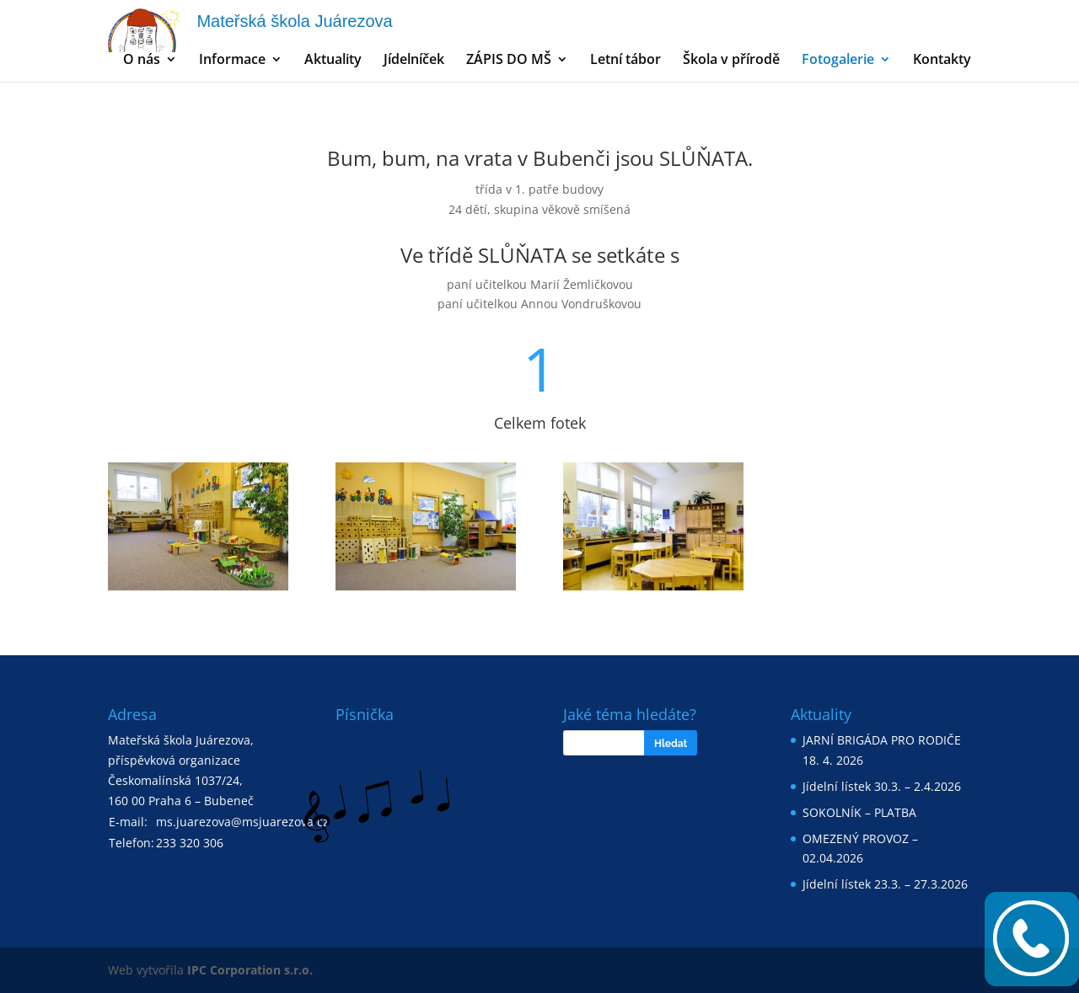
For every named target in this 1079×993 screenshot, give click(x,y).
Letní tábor (625, 60)
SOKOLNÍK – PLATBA (859, 812)
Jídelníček (414, 60)
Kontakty (942, 60)
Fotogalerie (838, 60)
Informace (232, 60)
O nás (141, 60)
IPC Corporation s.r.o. (250, 970)
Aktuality (333, 60)
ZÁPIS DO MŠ (508, 60)
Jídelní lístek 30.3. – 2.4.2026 (882, 786)
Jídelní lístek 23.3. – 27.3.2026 (885, 884)
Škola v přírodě (731, 60)
